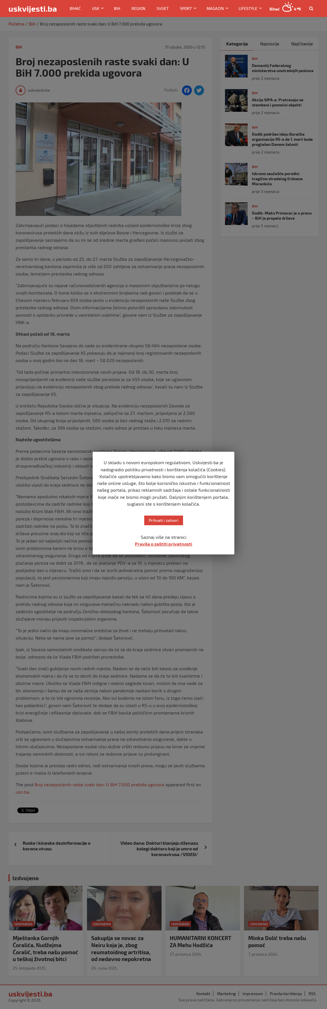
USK (95, 8)
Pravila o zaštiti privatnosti (163, 543)
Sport (186, 8)
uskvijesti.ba (33, 8)
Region (138, 8)
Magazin (215, 8)
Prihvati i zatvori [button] (164, 520)
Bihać (75, 8)
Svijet (163, 8)
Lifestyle (248, 8)
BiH (117, 8)
